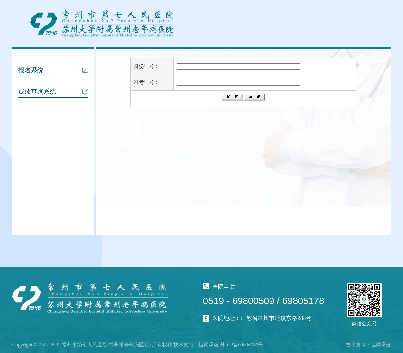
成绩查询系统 (37, 91)
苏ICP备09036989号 (241, 344)
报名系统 (30, 70)
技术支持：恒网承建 (368, 344)
